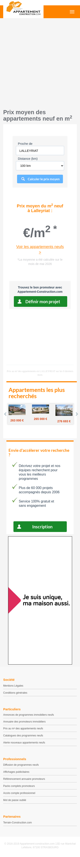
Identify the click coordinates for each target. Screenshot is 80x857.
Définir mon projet (42, 301)
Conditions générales (15, 692)
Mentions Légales (13, 685)
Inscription (42, 526)
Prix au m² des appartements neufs (23, 728)
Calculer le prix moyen (44, 179)
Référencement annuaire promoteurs (24, 778)
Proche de (25, 143)
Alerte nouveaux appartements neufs (24, 742)
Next (76, 414)
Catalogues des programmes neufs (23, 735)
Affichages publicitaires (16, 771)
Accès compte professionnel (19, 793)
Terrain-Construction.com (17, 822)
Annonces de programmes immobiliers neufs (28, 714)
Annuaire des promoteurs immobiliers (24, 721)
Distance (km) (28, 158)
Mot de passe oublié (14, 800)
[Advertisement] (40, 62)
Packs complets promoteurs (19, 786)
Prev (5, 414)
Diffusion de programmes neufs (21, 764)
